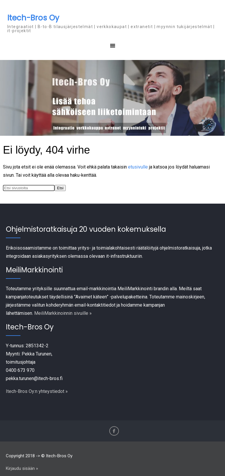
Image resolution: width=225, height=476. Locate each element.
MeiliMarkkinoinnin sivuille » (63, 313)
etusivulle (138, 167)
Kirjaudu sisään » (22, 468)
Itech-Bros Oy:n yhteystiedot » (37, 391)
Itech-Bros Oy (33, 18)
